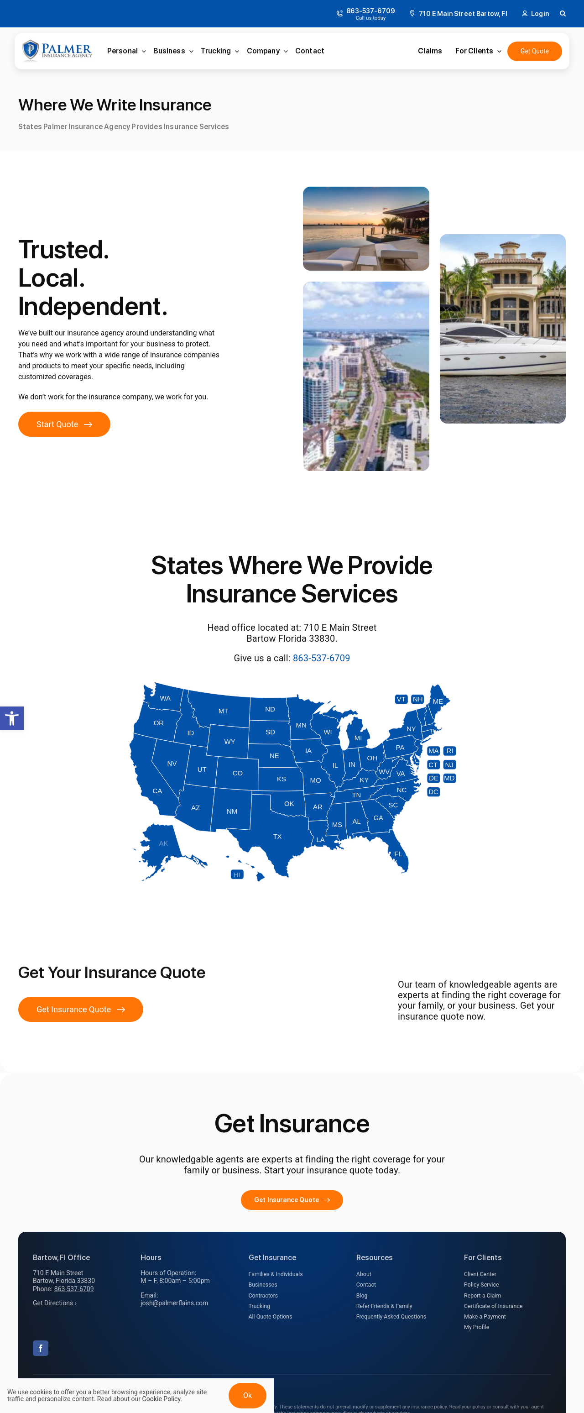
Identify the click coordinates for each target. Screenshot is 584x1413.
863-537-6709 (321, 658)
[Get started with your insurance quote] (292, 1200)
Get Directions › (55, 1303)
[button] (12, 718)
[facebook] (40, 1348)
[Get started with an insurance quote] (64, 424)
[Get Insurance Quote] (80, 1009)
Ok (247, 1395)
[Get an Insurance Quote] (534, 51)
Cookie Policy (161, 1399)
